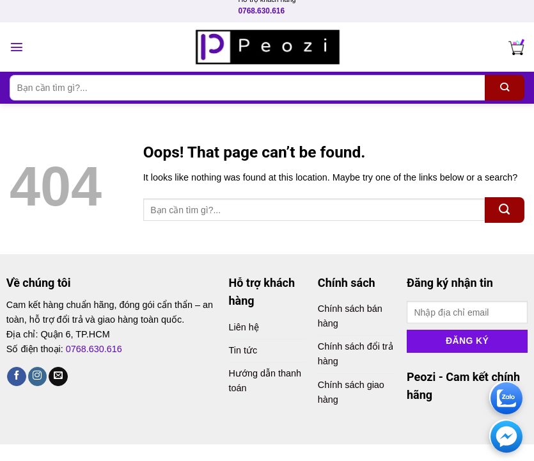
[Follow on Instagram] (37, 376)
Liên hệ (244, 327)
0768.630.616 (261, 10)
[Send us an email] (58, 376)
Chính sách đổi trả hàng (355, 353)
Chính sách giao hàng (351, 392)
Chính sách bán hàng (350, 315)
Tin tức (243, 350)
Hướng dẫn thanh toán (265, 380)
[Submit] (504, 88)
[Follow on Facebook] (16, 376)
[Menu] (17, 46)
